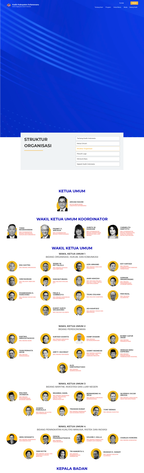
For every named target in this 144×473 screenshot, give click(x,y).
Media (125, 7)
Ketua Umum (82, 143)
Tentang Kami (99, 7)
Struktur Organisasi (84, 149)
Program (109, 7)
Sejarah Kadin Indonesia (86, 164)
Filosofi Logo (82, 154)
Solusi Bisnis (118, 7)
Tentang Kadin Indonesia (86, 138)
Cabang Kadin (133, 7)
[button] (122, 3)
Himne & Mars (82, 159)
